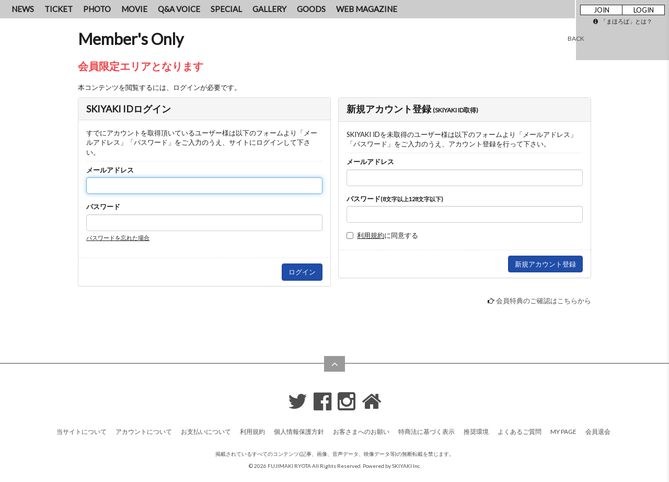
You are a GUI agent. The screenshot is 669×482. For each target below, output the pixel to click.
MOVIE (134, 9)
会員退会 (597, 431)
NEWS (22, 9)
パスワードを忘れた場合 (117, 237)
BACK (576, 38)
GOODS (311, 9)
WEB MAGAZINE (366, 9)
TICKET (58, 9)
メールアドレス (110, 170)
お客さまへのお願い (361, 431)
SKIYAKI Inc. (406, 466)
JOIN (601, 10)
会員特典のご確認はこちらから (543, 300)
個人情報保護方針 (299, 431)
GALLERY (269, 9)
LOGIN (643, 10)
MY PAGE (563, 431)
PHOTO (97, 9)
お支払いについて (206, 431)
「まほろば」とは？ (622, 21)
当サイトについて (81, 431)
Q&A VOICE (179, 9)
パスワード (103, 206)
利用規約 (370, 235)
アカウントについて (144, 431)
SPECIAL (226, 9)
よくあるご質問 (519, 431)
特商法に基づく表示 (426, 431)
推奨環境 (476, 431)
